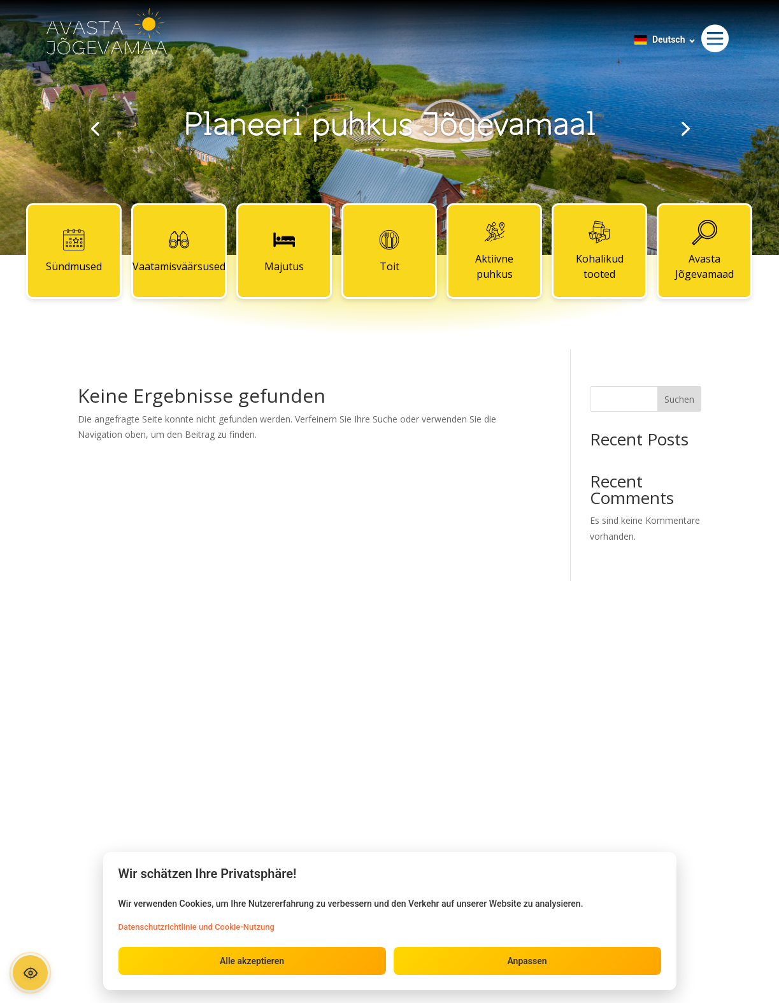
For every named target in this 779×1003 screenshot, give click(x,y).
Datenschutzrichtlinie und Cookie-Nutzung (196, 927)
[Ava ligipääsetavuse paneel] (30, 972)
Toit (389, 250)
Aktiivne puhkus (494, 250)
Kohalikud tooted (600, 250)
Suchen (679, 399)
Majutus (284, 250)
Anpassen (527, 961)
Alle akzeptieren (252, 961)
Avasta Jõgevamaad (704, 250)
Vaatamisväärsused (178, 250)
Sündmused (74, 250)
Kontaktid (389, 668)
